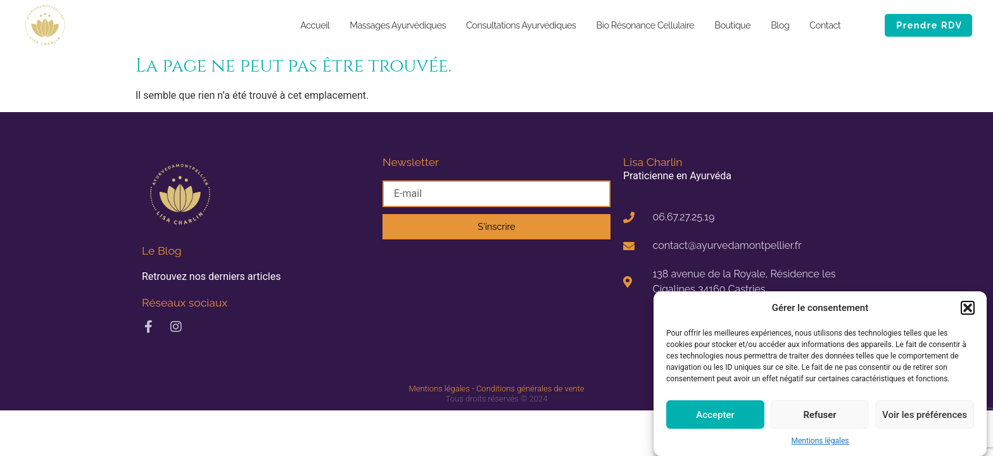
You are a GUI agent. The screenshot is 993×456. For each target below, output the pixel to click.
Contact (824, 25)
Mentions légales (820, 440)
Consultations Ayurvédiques (521, 25)
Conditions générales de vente (530, 388)
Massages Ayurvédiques (398, 25)
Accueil (314, 25)
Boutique (732, 25)
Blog (780, 25)
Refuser (819, 415)
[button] (967, 307)
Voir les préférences (924, 415)
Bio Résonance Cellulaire (646, 25)
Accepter (715, 415)
